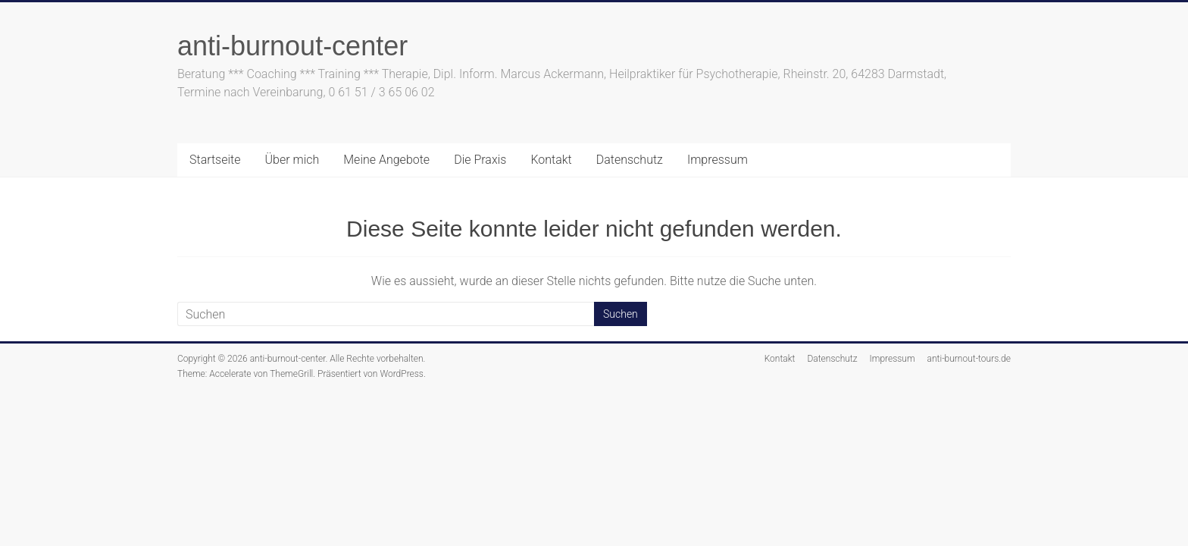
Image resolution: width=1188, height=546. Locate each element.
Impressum (717, 159)
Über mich (292, 159)
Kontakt (550, 159)
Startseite (215, 159)
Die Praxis (480, 159)
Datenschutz (629, 159)
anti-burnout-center (292, 45)
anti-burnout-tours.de (969, 358)
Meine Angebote (386, 159)
